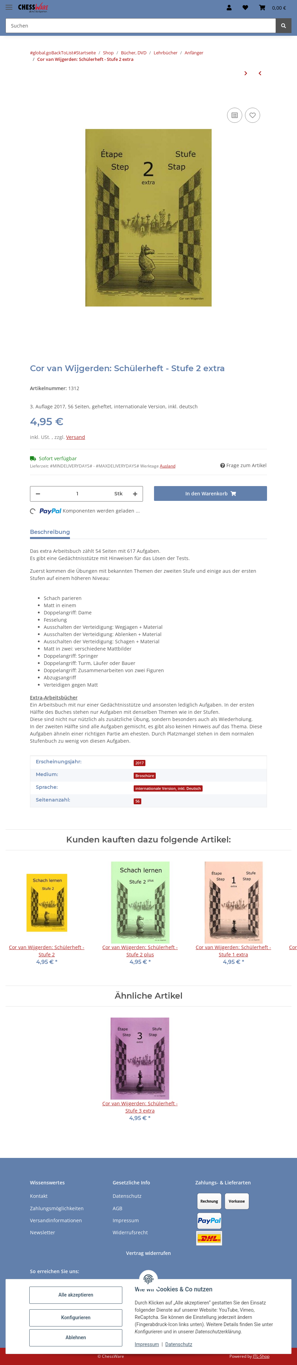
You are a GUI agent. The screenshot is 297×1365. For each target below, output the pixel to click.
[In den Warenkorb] (35, 95)
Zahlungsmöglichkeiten (57, 1208)
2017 (139, 763)
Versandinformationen (56, 1220)
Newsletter (42, 1232)
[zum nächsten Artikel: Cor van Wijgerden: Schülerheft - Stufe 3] (246, 73)
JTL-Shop (261, 1356)
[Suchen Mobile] (141, 25)
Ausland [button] (167, 466)
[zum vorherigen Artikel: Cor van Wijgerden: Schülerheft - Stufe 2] (260, 73)
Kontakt (39, 1196)
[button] (229, 7)
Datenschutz (178, 1344)
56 (137, 801)
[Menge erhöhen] (135, 493)
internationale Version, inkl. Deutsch (168, 788)
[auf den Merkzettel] (252, 115)
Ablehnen (75, 1337)
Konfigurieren (75, 1317)
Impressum (147, 1344)
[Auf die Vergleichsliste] (234, 115)
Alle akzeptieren (75, 1295)
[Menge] (77, 493)
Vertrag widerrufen (148, 1253)
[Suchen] (283, 25)
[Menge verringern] (37, 493)
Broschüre (144, 775)
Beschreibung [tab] (50, 532)
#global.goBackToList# (53, 53)
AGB (117, 1208)
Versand (75, 437)
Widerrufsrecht (130, 1232)
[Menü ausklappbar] (9, 4)
